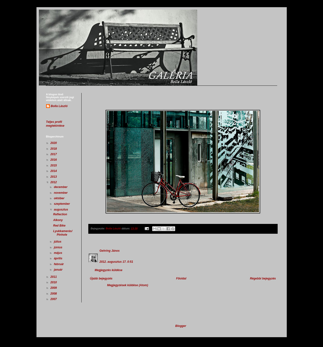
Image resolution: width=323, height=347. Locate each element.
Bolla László (59, 106)
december (61, 187)
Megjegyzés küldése (108, 270)
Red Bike (59, 225)
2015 (54, 165)
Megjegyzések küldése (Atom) (127, 285)
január (58, 269)
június (58, 247)
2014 (54, 171)
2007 (54, 299)
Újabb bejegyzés (101, 278)
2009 (54, 288)
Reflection (60, 214)
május (58, 253)
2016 (54, 159)
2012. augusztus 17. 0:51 (116, 261)
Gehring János (110, 250)
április (58, 258)
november (61, 192)
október (59, 198)
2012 (54, 182)
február (59, 264)
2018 (54, 148)
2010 (54, 282)
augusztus (61, 209)
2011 (54, 277)
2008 (54, 293)
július (58, 241)
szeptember (62, 203)
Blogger (180, 326)
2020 (54, 143)
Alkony (58, 220)
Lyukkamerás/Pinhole (62, 232)
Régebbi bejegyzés (263, 278)
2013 (54, 176)
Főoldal (181, 278)
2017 (54, 154)
